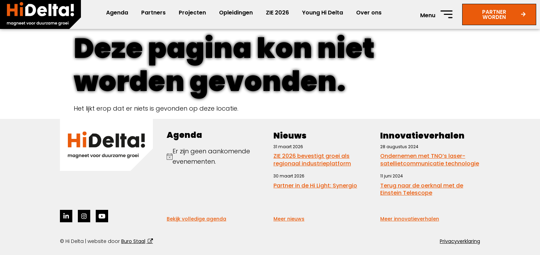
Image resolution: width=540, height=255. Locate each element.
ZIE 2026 (277, 13)
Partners (153, 13)
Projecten (192, 13)
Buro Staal (133, 241)
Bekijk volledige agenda (196, 218)
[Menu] (446, 14)
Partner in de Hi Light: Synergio (315, 186)
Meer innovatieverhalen (409, 218)
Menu (427, 15)
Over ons (369, 13)
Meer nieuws (288, 218)
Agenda (117, 13)
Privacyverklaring (460, 241)
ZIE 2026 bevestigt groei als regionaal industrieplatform (312, 159)
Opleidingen (236, 13)
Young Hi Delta (322, 13)
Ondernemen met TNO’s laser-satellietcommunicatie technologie (429, 159)
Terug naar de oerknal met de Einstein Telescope (421, 189)
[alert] (217, 156)
